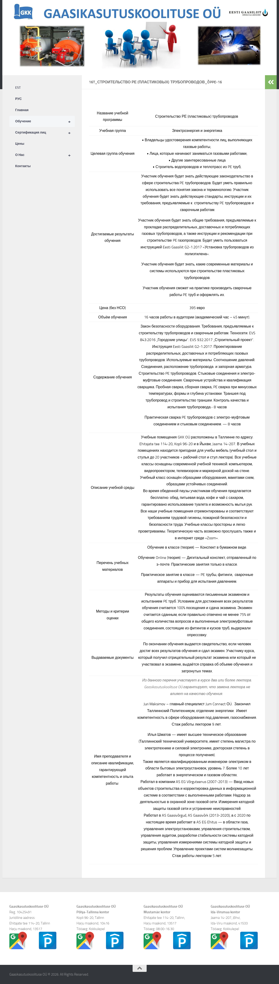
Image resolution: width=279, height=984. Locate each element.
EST (18, 88)
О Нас (45, 155)
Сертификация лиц (45, 132)
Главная (22, 110)
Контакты (23, 166)
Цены (19, 144)
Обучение (45, 121)
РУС (18, 99)
